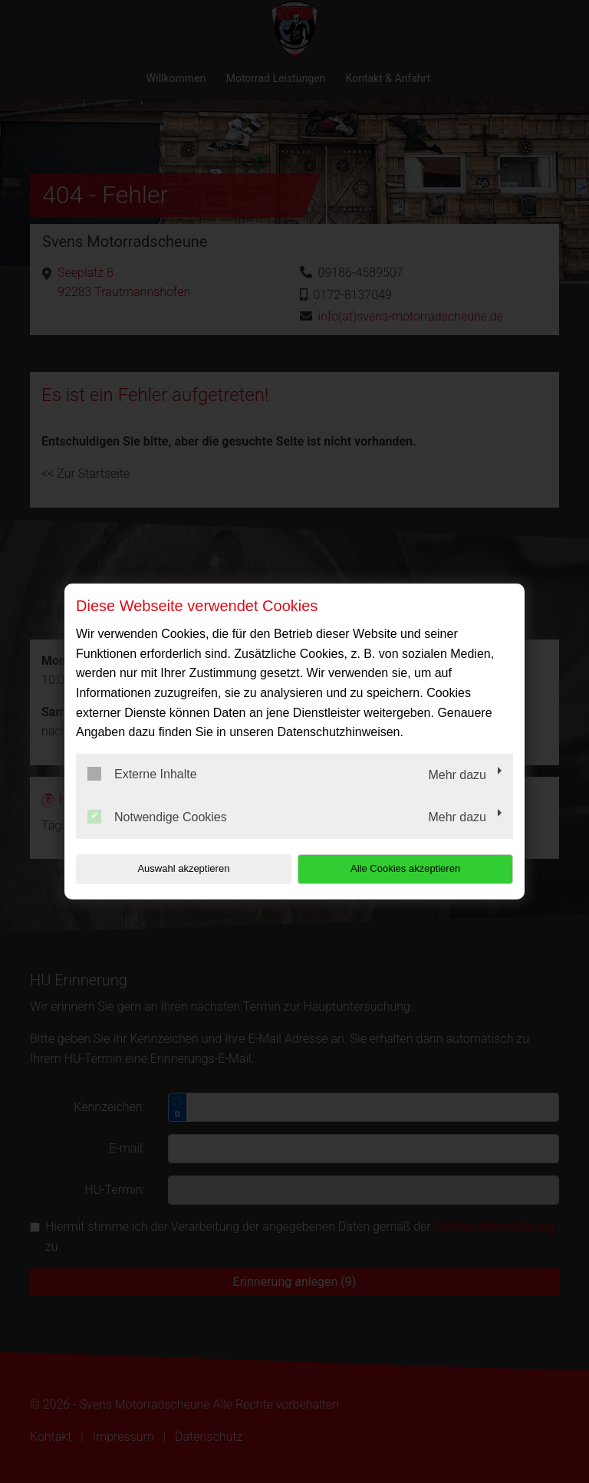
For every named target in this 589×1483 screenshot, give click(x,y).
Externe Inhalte (142, 774)
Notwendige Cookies (157, 817)
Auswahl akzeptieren (174, 868)
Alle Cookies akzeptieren (414, 868)
